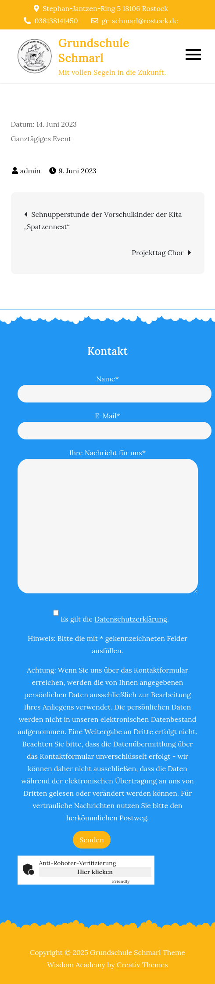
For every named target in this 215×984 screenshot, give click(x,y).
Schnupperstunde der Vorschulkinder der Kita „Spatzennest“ (103, 220)
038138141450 (51, 20)
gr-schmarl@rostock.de (134, 20)
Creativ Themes (142, 964)
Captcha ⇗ (131, 881)
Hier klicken (95, 872)
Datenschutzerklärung (130, 619)
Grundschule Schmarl (93, 50)
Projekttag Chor (157, 252)
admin (30, 170)
